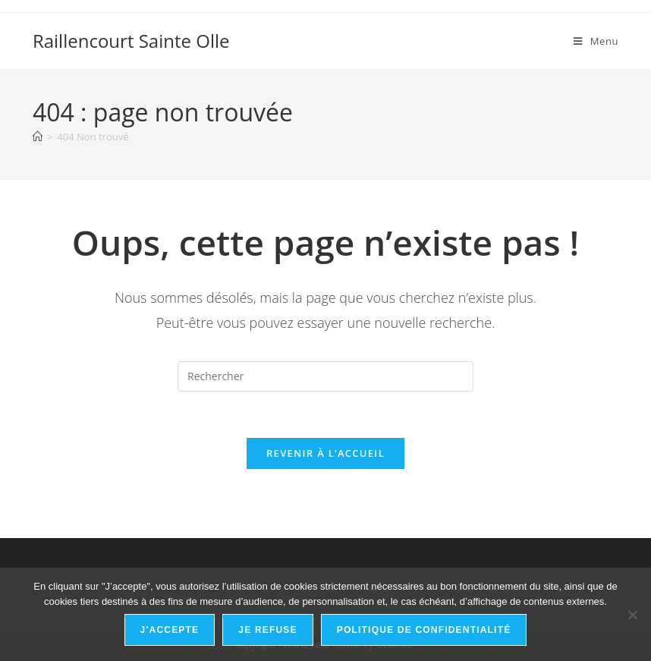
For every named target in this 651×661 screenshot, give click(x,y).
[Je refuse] (632, 614)
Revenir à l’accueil (325, 453)
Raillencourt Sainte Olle (131, 40)
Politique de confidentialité (424, 630)
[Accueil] (37, 136)
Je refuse (267, 630)
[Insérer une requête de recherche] (325, 376)
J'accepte (170, 630)
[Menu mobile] (596, 41)
